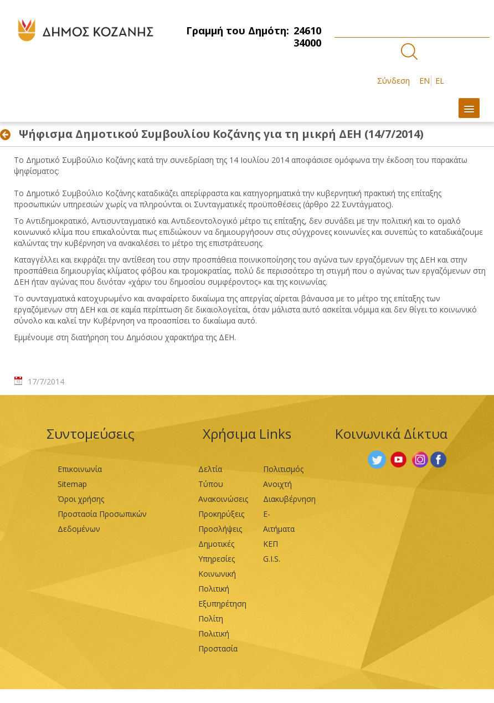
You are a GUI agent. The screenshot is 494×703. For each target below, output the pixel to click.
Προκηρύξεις (221, 514)
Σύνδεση (393, 80)
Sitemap (72, 484)
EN (424, 80)
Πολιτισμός (283, 469)
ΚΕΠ (270, 543)
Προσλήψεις (220, 529)
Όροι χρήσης (81, 499)
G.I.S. (271, 558)
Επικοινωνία (80, 469)
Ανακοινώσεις (223, 499)
